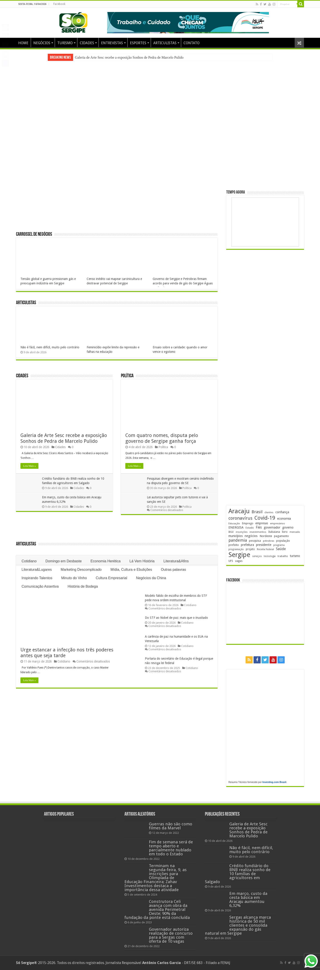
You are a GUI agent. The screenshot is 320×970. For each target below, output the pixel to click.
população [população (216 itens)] (283, 540)
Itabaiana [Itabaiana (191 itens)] (274, 531)
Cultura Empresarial (111, 578)
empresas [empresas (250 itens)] (261, 523)
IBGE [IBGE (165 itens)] (231, 532)
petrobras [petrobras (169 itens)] (268, 540)
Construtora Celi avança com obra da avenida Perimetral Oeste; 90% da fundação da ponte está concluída (157, 909)
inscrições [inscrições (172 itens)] (242, 532)
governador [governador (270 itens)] (272, 527)
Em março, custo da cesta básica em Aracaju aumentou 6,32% (248, 899)
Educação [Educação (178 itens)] (234, 523)
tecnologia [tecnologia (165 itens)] (270, 556)
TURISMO (65, 43)
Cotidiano (29, 561)
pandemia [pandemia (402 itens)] (237, 540)
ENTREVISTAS (112, 43)
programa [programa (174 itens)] (279, 545)
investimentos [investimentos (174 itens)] (258, 532)
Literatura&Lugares (37, 569)
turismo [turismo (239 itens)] (295, 556)
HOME (23, 43)
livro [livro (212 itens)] (285, 531)
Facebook (59, 4)
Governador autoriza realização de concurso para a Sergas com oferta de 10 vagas (171, 935)
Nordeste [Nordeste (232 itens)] (266, 536)
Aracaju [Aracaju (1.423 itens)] (239, 511)
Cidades (22, 376)
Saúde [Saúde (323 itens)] (281, 549)
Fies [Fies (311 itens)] (259, 527)
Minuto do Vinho (74, 578)
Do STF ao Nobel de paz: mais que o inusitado (176, 617)
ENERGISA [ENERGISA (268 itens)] (236, 527)
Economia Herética (105, 561)
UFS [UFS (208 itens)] (230, 561)
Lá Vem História (142, 561)
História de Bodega (83, 586)
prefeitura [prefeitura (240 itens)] (247, 545)
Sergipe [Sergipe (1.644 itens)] (239, 555)
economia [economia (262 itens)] (284, 518)
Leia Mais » (29, 465)
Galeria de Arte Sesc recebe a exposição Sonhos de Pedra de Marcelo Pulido (129, 57)
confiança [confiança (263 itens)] (282, 512)
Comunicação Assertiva (40, 586)
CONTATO (192, 43)
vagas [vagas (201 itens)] (238, 561)
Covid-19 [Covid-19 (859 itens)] (264, 518)
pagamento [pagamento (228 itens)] (281, 536)
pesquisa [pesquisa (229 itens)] (255, 540)
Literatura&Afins (176, 561)
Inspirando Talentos (37, 578)
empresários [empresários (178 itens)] (277, 523)
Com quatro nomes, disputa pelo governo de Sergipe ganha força (161, 438)
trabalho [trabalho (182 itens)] (283, 556)
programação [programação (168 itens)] (236, 549)
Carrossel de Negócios (34, 234)
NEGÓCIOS (41, 43)
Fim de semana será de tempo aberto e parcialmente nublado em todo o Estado (171, 848)
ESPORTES (138, 43)
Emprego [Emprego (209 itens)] (247, 523)
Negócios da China (151, 578)
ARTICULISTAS (164, 43)
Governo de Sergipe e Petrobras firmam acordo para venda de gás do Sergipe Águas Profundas (183, 283)
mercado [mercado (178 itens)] (295, 532)
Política (127, 376)
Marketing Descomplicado (81, 569)
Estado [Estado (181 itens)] (250, 527)
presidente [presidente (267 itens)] (263, 545)
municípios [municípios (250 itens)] (235, 536)
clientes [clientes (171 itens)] (268, 512)
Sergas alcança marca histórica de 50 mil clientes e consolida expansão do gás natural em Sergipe (238, 925)
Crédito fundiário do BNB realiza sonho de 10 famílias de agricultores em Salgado (237, 873)
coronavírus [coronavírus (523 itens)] (240, 518)
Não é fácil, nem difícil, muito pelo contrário (49, 347)
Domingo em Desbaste (64, 561)
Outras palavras (173, 569)
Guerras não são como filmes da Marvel (170, 826)
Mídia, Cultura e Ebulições (131, 569)
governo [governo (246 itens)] (288, 527)
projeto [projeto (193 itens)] (250, 549)
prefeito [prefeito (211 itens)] (233, 545)
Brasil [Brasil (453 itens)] (257, 511)
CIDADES (87, 43)
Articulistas (26, 302)
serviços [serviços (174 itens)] (257, 556)
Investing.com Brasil (274, 782)
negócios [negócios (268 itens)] (251, 536)
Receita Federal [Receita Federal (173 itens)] (265, 549)
